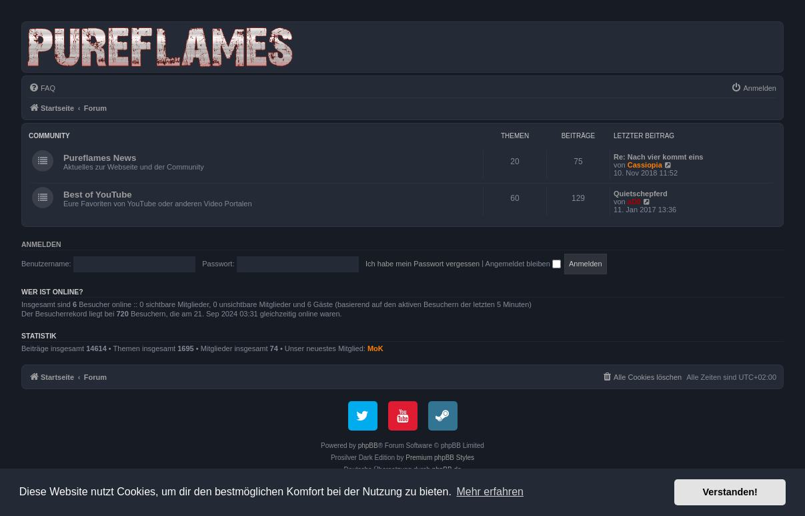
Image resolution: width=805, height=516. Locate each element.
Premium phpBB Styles (440, 457)
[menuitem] (42, 88)
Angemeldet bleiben (523, 264)
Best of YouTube (97, 195)
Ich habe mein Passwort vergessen (422, 264)
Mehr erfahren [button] (490, 491)
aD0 (634, 202)
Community (49, 136)
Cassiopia (645, 165)
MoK (375, 348)
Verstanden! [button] (730, 492)
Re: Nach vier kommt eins (659, 157)
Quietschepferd (641, 194)
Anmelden (41, 244)
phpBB (368, 445)
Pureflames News (99, 158)
